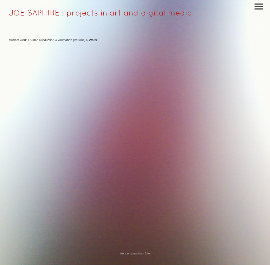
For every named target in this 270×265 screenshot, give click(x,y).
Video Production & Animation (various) (57, 40)
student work (18, 40)
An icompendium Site (135, 253)
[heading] (100, 14)
